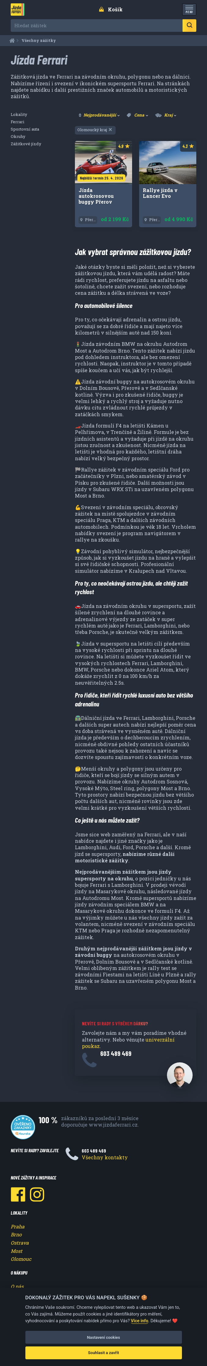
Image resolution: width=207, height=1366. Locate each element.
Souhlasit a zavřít (103, 1352)
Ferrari (17, 121)
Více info (139, 1320)
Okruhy (18, 136)
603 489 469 (115, 1053)
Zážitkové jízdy (26, 143)
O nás (17, 1286)
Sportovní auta (25, 129)
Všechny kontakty (105, 1157)
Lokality (19, 114)
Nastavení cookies (103, 1337)
